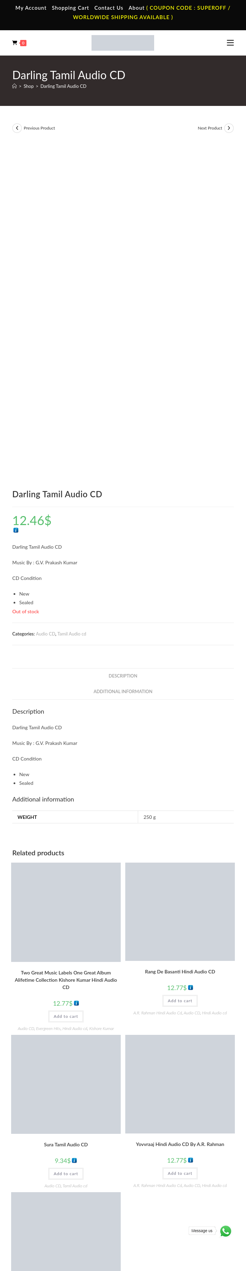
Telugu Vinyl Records (44, 1183)
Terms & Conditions (69, 1226)
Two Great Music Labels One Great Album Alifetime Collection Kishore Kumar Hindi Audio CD (66, 648)
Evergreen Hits (48, 697)
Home (30, 1080)
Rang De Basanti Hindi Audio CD (180, 640)
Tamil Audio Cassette (155, 1080)
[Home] (14, 86)
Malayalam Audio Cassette (161, 1111)
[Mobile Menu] (230, 42)
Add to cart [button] (66, 685)
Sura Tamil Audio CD (66, 813)
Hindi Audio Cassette (155, 1091)
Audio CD (45, 302)
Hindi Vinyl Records (43, 1163)
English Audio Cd (151, 1194)
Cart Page (33, 1111)
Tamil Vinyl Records (43, 1153)
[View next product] (229, 128)
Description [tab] (123, 344)
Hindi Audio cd (75, 697)
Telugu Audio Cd (151, 1173)
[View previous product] (17, 128)
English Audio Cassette (157, 1121)
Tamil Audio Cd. (150, 1153)
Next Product (210, 128)
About (137, 8)
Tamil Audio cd (71, 302)
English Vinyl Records (45, 1173)
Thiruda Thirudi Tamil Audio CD (66, 968)
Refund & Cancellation (174, 1226)
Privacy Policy (104, 1226)
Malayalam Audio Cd (155, 1183)
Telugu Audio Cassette (157, 1101)
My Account (31, 8)
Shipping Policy (135, 1226)
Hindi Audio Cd (150, 1163)
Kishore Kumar (101, 697)
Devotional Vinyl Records (49, 1194)
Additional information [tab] (123, 360)
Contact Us (108, 8)
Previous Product (39, 128)
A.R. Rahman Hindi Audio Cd (157, 681)
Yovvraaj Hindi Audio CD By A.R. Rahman (180, 813)
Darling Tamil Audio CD (63, 86)
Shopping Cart (70, 8)
